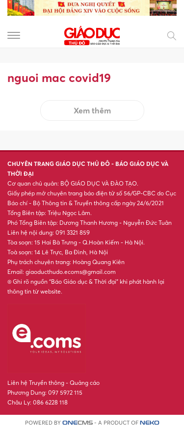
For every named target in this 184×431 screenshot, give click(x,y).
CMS (77, 423)
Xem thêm (92, 110)
